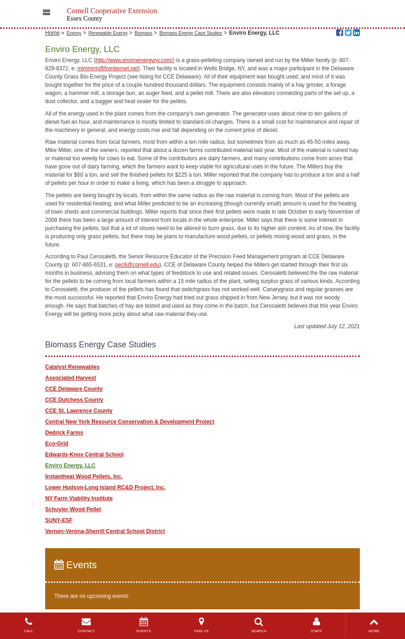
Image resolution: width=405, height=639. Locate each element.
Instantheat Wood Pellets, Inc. (84, 476)
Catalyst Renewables (72, 367)
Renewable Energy (108, 33)
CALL (28, 625)
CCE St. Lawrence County (78, 411)
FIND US (201, 625)
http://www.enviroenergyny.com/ (134, 60)
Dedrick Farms (64, 432)
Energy (74, 33)
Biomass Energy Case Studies (191, 33)
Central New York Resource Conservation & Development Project (129, 422)
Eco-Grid (56, 443)
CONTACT (86, 625)
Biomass (143, 33)
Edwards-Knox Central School (84, 454)
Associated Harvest (70, 378)
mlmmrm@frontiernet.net (108, 68)
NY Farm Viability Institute (79, 498)
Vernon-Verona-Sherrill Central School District (105, 531)
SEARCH (258, 625)
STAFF (316, 625)
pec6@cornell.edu (137, 265)
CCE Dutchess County (74, 400)
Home (52, 33)
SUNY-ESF (59, 520)
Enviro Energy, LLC (70, 465)
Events (75, 565)
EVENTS (143, 625)
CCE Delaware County (74, 389)
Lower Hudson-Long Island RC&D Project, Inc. (105, 487)
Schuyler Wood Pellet (73, 509)
